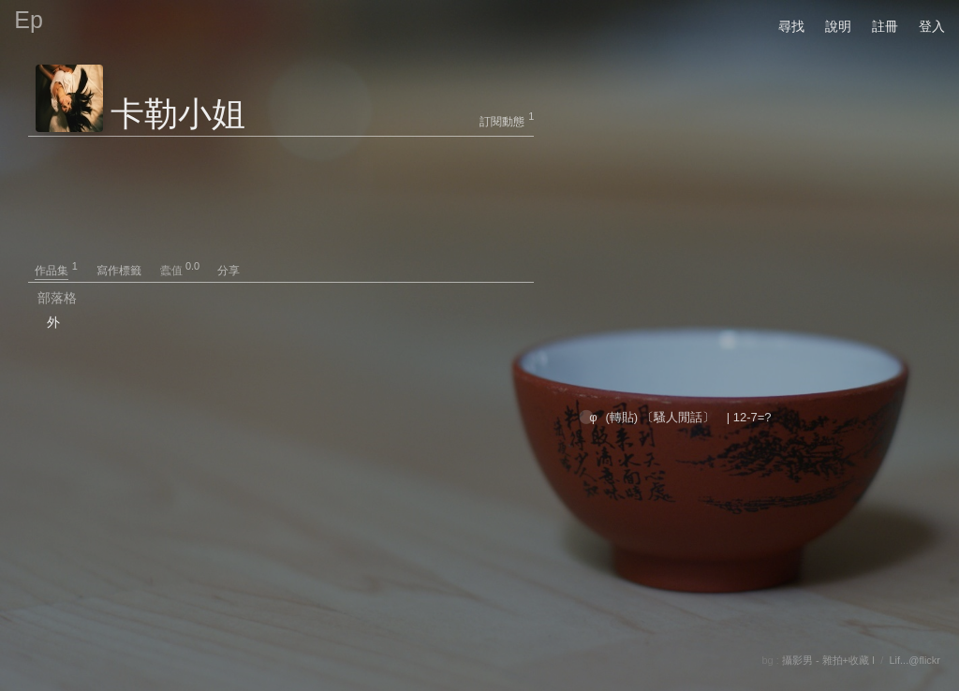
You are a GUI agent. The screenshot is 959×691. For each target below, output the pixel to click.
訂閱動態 (502, 121)
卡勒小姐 (178, 114)
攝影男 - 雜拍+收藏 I (828, 660)
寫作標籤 (126, 270)
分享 (228, 270)
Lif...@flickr (914, 660)
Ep (28, 20)
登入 (932, 26)
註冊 (885, 26)
